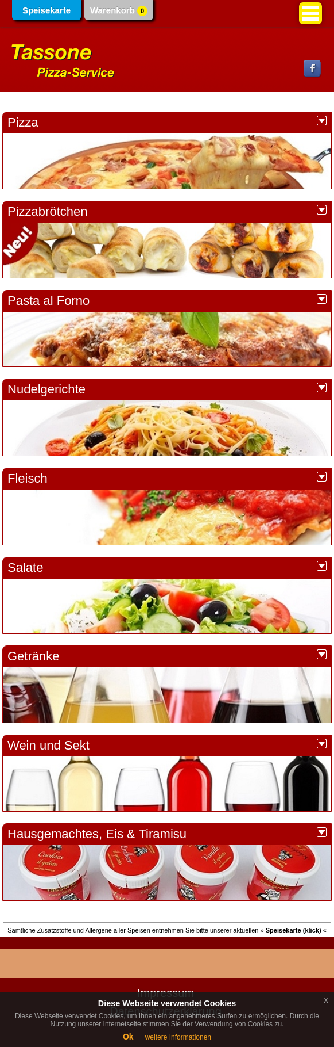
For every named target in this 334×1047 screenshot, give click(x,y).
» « (294, 930)
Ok (128, 1036)
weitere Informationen (178, 1037)
